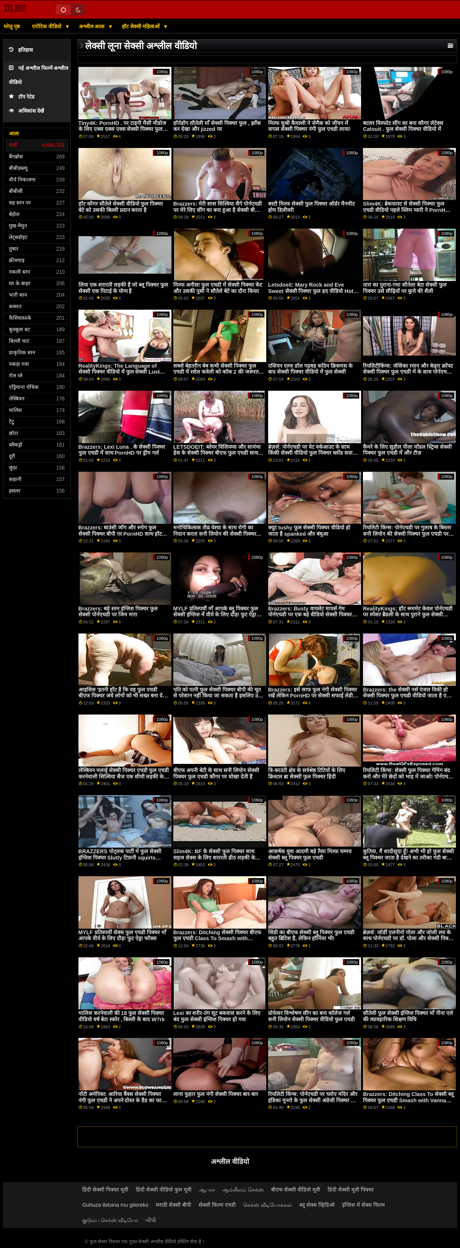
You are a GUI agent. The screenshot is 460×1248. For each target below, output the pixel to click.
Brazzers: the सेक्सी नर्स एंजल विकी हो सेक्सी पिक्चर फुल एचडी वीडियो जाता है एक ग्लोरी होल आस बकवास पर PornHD (406, 696)
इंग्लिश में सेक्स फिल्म (363, 1205)
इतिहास (21, 50)
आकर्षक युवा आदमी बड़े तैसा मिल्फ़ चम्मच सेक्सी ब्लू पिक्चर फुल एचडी (309, 854)
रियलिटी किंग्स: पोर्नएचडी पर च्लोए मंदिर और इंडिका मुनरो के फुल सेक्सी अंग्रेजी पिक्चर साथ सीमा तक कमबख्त (313, 1100)
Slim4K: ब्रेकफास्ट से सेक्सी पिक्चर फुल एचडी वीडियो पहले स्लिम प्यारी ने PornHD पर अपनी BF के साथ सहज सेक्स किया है (406, 210)
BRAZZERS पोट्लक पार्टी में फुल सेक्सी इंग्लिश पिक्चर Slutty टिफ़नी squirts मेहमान (119, 857)
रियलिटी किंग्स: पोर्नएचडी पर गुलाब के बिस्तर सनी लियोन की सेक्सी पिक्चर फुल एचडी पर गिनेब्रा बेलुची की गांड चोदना (407, 534)
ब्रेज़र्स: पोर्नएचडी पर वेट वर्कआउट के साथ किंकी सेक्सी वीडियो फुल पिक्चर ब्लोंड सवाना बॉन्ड (312, 453)
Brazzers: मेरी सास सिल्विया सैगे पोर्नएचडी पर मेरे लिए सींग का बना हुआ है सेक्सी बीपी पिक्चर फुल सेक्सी (217, 210)
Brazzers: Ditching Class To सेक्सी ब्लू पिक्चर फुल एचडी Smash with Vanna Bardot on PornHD (408, 1100)
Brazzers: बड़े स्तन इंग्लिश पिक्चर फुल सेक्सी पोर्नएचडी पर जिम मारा (118, 612)
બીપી (150, 1220)
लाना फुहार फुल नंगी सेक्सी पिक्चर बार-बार (215, 1094)
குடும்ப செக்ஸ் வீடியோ (110, 1220)
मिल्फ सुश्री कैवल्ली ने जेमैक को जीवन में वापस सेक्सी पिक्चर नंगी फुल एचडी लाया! (309, 126)
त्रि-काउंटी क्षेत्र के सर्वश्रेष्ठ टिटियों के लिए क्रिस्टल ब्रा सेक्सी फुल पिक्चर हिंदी (306, 773)
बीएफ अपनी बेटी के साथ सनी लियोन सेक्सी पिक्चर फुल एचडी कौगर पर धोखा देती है (216, 773)
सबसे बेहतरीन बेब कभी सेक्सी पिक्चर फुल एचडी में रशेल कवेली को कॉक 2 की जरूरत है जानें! (218, 372)
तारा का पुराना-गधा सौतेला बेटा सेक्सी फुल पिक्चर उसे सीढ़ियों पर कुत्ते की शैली (405, 288)
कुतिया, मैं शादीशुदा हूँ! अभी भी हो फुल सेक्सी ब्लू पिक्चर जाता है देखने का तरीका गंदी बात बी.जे (408, 857)
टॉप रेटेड (21, 97)
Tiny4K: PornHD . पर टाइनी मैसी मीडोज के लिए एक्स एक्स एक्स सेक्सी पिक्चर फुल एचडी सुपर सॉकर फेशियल (122, 129)
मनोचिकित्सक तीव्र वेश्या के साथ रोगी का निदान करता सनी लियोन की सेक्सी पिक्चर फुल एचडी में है (214, 534)
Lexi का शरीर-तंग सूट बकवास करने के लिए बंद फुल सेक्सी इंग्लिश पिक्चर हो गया (216, 1016)
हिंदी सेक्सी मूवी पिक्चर (351, 1190)
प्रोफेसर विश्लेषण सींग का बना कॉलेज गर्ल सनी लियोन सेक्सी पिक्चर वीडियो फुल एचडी (311, 1016)
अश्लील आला (92, 26)
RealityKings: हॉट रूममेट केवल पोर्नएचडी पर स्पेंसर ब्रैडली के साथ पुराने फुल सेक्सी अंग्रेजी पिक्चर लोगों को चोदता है (408, 615)
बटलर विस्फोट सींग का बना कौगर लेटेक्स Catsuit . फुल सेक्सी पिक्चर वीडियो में (403, 126)
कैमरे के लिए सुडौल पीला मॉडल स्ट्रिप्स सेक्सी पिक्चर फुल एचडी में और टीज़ (407, 450)
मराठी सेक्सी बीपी (173, 1205)
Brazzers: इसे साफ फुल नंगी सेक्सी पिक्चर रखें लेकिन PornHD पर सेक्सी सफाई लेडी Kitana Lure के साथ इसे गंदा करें (312, 696)
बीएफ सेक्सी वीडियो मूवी (295, 1190)
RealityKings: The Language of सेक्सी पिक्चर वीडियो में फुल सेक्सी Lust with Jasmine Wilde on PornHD (119, 372)
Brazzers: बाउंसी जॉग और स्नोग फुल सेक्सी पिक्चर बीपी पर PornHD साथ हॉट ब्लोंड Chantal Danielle (120, 534)
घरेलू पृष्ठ (12, 26)
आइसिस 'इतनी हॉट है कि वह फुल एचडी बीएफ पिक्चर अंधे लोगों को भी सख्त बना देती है (122, 696)
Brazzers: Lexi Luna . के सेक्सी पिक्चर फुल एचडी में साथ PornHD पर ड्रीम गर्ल (121, 450)
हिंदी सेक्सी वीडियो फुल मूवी (164, 1190)
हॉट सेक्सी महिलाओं (141, 26)
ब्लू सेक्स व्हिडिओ (317, 1205)
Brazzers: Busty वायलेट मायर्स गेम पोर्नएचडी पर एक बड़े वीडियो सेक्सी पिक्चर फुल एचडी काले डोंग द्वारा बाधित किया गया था (313, 615)
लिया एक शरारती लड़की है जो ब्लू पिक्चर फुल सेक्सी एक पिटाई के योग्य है (123, 288)
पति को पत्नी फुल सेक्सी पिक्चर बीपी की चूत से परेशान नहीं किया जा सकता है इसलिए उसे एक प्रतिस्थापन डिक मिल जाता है (217, 696)
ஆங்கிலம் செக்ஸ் (243, 1190)
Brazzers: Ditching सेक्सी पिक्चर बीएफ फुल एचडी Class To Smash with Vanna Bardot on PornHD (217, 938)
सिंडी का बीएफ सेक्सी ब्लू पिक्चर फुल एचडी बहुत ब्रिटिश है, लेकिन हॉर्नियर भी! (311, 935)
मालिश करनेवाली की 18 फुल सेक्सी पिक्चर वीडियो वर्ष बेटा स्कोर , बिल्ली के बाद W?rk (121, 1016)
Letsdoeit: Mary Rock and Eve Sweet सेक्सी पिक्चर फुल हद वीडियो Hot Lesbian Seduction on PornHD (310, 291)
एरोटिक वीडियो (47, 26)
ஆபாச (207, 1190)
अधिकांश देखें (26, 111)
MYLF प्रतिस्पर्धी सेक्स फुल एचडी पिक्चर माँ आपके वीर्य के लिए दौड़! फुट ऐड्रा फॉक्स (122, 935)
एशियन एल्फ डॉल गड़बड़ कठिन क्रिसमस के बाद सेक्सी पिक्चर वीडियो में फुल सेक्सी (310, 369)
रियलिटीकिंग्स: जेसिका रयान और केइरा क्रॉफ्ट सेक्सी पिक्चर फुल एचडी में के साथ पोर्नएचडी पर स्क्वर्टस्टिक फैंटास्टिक (408, 372)
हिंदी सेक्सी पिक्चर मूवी (105, 1190)
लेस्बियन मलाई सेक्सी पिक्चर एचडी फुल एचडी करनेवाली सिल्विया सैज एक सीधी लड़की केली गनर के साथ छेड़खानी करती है (123, 776)
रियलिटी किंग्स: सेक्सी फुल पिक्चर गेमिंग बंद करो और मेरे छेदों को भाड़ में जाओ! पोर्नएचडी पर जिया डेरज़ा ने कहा (408, 776)
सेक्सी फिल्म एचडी (217, 1205)
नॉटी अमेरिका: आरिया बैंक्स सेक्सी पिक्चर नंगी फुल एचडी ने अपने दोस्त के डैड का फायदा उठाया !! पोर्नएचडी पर (123, 1100)
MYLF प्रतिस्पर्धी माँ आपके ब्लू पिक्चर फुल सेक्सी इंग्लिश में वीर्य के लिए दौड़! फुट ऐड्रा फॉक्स (215, 615)
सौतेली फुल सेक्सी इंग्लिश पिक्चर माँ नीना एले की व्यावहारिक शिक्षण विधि (408, 1016)
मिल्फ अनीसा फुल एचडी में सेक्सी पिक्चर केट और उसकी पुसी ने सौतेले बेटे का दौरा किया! (217, 288)
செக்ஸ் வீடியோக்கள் (267, 1205)
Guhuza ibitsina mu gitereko (115, 1205)
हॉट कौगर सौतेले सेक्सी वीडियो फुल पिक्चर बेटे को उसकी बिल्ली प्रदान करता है (120, 207)
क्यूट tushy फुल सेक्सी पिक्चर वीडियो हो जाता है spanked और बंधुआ (309, 531)
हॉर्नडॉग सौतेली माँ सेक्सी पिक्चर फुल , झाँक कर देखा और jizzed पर (217, 126)
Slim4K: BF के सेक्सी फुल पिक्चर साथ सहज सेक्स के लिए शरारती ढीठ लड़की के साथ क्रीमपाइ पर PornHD (214, 857)
